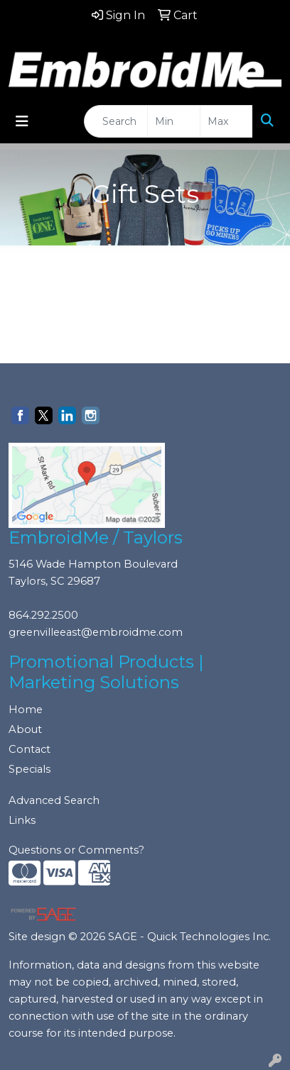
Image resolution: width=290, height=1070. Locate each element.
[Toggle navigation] (22, 121)
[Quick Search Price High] (226, 121)
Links (22, 820)
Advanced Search (54, 800)
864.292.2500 (43, 615)
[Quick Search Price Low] (173, 121)
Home (26, 709)
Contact (29, 749)
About (25, 729)
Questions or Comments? (76, 850)
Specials (29, 769)
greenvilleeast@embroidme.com (96, 632)
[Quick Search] (116, 121)
